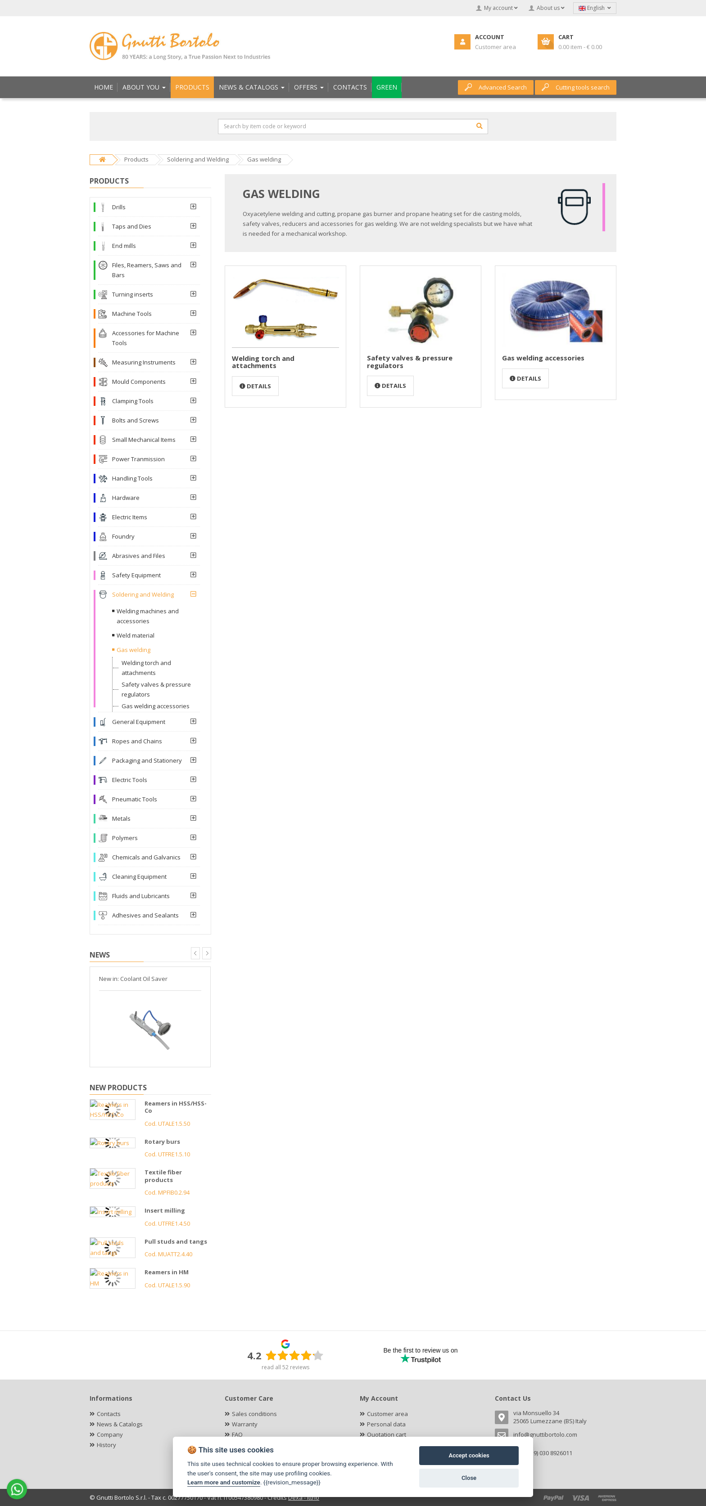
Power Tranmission (138, 459)
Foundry (123, 536)
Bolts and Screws (135, 420)
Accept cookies (468, 1455)
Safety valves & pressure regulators (410, 361)
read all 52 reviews (285, 1367)
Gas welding (133, 650)
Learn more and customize (223, 1482)
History (106, 1445)
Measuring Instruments (144, 362)
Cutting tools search (576, 87)
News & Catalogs (120, 1424)
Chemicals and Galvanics (146, 857)
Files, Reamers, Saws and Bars (146, 270)
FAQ (237, 1434)
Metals (121, 818)
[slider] (294, 1355)
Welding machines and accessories (148, 616)
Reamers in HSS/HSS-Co (176, 1107)
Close (469, 1478)
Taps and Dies (131, 226)
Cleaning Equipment (139, 876)
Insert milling (165, 1210)
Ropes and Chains (137, 741)
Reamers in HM (167, 1272)
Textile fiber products (163, 1176)
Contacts (109, 1414)
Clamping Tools (133, 401)
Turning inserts (132, 294)
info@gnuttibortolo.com (545, 1434)
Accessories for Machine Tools (145, 338)
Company (110, 1434)
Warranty (245, 1424)
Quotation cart (386, 1434)
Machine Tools (132, 314)
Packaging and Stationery (147, 760)
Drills (119, 207)
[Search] (479, 125)
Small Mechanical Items (144, 440)
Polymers (125, 838)
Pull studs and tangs (176, 1241)
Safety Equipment (136, 575)
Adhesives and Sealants (145, 915)
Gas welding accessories (543, 357)
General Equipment (138, 722)
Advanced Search (496, 87)
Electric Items (129, 517)
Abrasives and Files (138, 556)
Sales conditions (254, 1414)
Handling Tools (132, 478)
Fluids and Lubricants (141, 896)
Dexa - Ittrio (303, 1497)
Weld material (135, 635)
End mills (124, 246)
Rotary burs (162, 1141)
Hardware (126, 498)
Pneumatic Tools (134, 799)
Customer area (387, 1414)
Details (255, 386)
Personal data (386, 1424)
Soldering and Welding (143, 594)
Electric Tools (129, 780)
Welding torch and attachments (263, 362)
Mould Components (139, 382)
